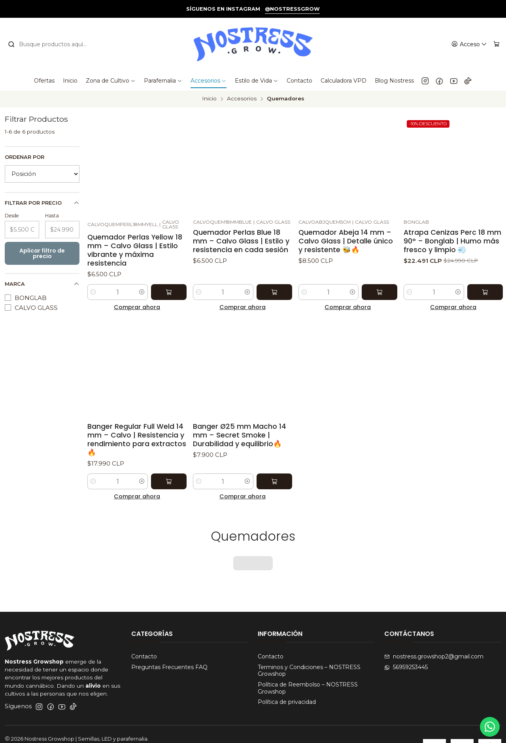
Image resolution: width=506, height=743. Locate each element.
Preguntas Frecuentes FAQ (169, 642)
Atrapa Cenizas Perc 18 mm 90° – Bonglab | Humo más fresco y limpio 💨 (452, 241)
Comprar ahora (137, 307)
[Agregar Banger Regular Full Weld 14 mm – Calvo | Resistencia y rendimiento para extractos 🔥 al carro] (169, 481)
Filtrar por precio (42, 203)
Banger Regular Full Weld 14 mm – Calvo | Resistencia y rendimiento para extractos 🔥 (136, 439)
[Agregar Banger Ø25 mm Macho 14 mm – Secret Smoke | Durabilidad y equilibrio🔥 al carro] (274, 481)
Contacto (144, 632)
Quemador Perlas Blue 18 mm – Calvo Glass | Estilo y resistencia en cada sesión (241, 241)
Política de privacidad (287, 677)
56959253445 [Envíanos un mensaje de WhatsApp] (406, 642)
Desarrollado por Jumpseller (126, 722)
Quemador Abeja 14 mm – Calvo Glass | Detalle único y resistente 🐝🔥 (345, 241)
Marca (42, 284)
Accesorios (242, 99)
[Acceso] (469, 44)
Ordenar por (24, 157)
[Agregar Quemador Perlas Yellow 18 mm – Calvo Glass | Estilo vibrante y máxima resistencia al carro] (169, 292)
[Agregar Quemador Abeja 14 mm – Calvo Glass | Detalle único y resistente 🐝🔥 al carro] (379, 292)
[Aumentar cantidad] (141, 292)
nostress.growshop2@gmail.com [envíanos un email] (433, 632)
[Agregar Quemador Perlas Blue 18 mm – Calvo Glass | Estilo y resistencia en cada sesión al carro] (274, 292)
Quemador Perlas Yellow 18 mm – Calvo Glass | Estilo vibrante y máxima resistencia (134, 250)
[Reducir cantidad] (93, 292)
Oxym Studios (72, 729)
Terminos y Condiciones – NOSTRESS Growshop (309, 646)
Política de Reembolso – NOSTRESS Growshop (308, 663)
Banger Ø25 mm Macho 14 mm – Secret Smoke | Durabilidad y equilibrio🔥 (239, 435)
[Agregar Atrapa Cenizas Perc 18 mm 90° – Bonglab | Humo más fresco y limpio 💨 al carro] (485, 292)
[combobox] (52, 44)
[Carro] (496, 44)
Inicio (209, 99)
